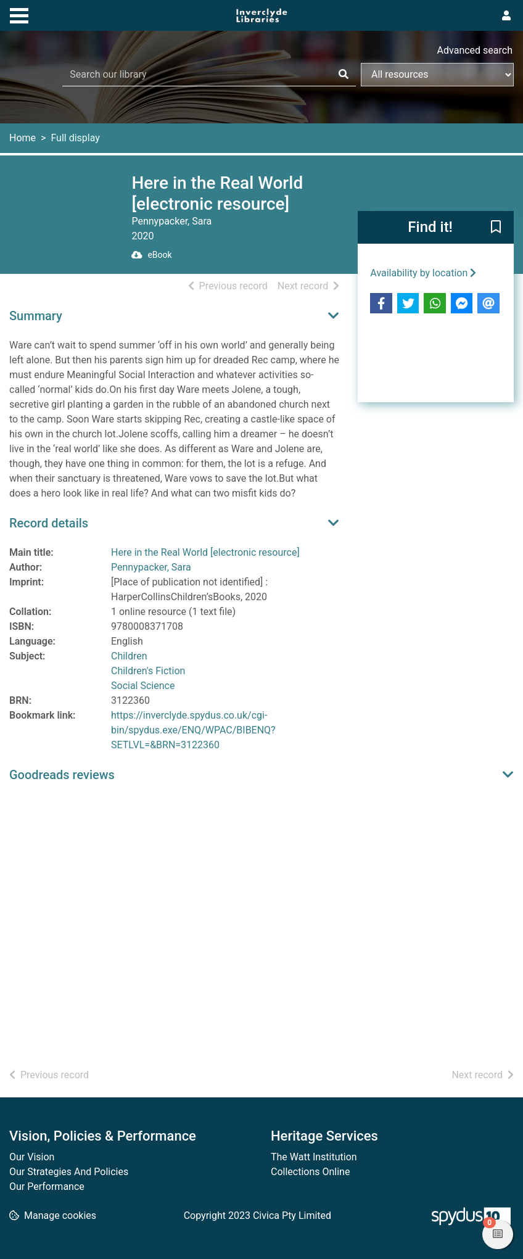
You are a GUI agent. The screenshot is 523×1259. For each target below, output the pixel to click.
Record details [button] (48, 523)
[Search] (343, 74)
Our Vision (31, 1157)
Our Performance (46, 1186)
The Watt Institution (314, 1157)
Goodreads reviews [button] (62, 774)
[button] (495, 228)
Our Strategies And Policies (68, 1172)
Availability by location (423, 273)
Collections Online (310, 1172)
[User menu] (506, 16)
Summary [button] (35, 315)
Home (22, 138)
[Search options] (437, 74)
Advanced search (475, 50)
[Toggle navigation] (19, 14)
